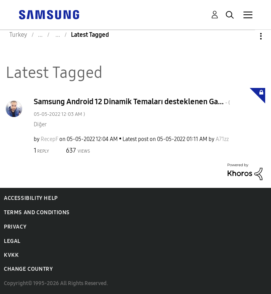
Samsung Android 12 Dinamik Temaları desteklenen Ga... (132, 107)
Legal (12, 241)
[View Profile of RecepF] (49, 139)
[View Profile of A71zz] (222, 139)
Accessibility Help (31, 198)
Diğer (40, 124)
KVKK (11, 255)
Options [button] (248, 36)
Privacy (15, 227)
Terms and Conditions (37, 212)
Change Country (28, 269)
